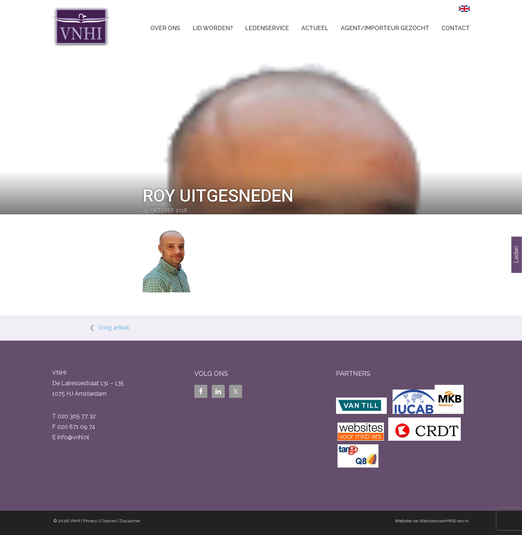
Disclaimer (130, 520)
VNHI (75, 520)
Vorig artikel (113, 327)
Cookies (108, 520)
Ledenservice (267, 28)
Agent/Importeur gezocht (385, 28)
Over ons (165, 28)
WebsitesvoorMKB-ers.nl (443, 520)
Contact (456, 28)
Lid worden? (212, 28)
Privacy (90, 520)
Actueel (314, 28)
